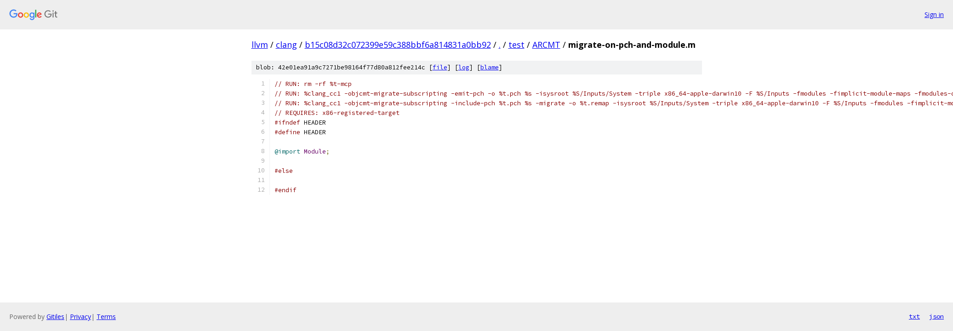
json (936, 316)
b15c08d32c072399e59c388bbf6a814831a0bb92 (398, 44)
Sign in (934, 14)
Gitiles (55, 316)
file (440, 67)
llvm (259, 44)
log (463, 67)
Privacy (80, 316)
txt (914, 316)
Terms (106, 316)
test (516, 44)
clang (286, 44)
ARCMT (546, 44)
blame (489, 67)
